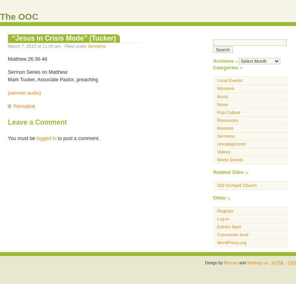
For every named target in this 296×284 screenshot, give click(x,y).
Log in (223, 219)
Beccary (231, 263)
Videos (223, 151)
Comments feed (232, 234)
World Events (230, 159)
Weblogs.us (257, 263)
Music (223, 96)
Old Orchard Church (237, 185)
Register (225, 211)
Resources (227, 120)
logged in (46, 138)
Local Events (229, 80)
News (222, 104)
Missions (225, 88)
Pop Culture (228, 112)
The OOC (19, 17)
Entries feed (229, 226)
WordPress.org (232, 242)
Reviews (225, 128)
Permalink (24, 106)
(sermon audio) (24, 93)
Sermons (97, 46)
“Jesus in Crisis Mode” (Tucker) (64, 38)
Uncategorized (231, 144)
